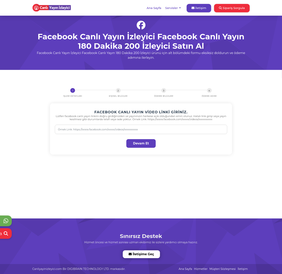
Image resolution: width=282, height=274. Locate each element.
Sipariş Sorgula (232, 8)
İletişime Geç (141, 254)
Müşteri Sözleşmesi (223, 269)
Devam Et (141, 143)
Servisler (171, 8)
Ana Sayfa (154, 8)
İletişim (199, 8)
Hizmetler (201, 269)
